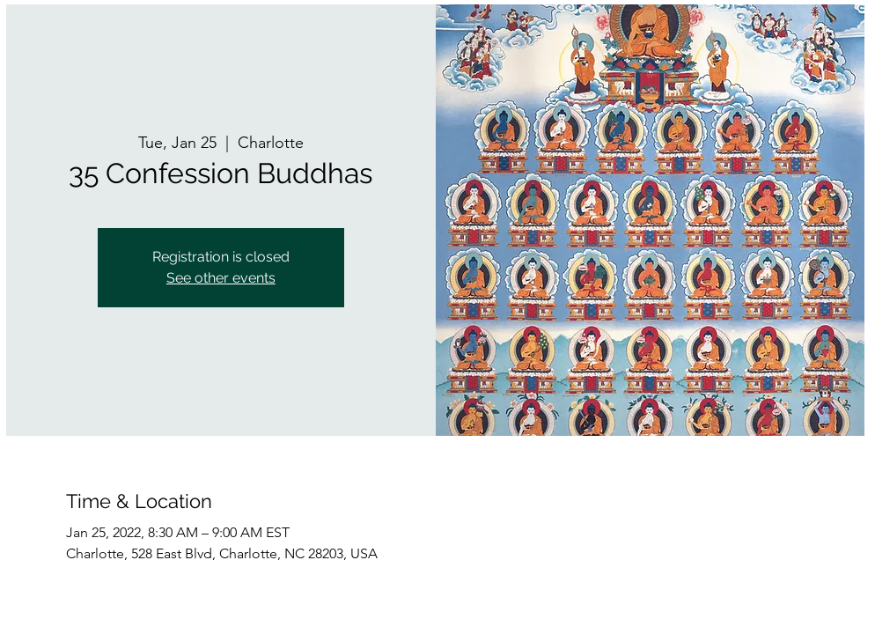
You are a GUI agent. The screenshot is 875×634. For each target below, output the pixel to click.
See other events (221, 277)
